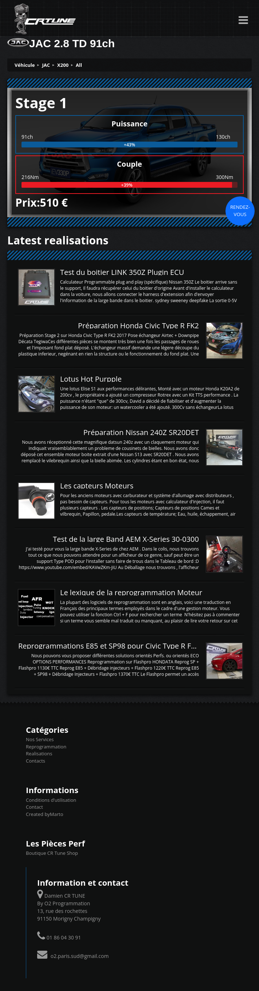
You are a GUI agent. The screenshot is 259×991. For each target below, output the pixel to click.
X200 (62, 65)
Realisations (39, 753)
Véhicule (25, 65)
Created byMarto (44, 814)
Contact (34, 807)
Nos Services (40, 739)
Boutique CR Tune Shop (52, 853)
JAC (46, 65)
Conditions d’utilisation (51, 800)
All (79, 65)
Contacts (35, 761)
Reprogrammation (46, 746)
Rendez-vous (240, 211)
